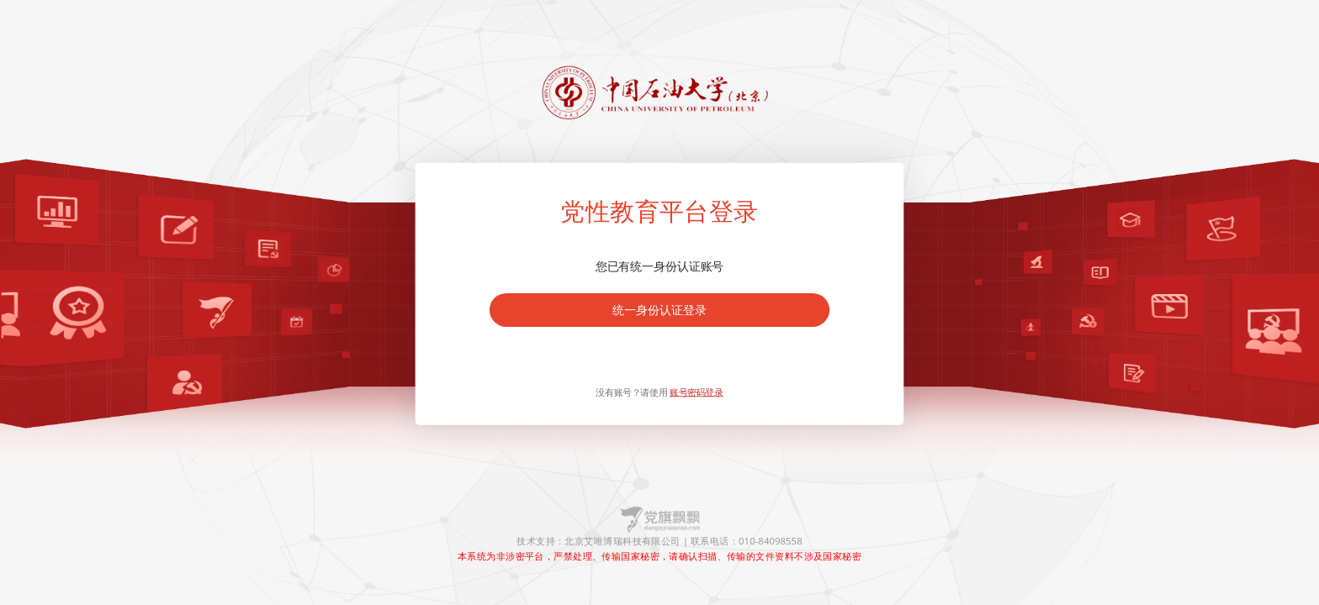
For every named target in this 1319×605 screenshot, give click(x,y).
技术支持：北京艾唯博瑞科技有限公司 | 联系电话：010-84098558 (659, 541)
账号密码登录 (696, 392)
